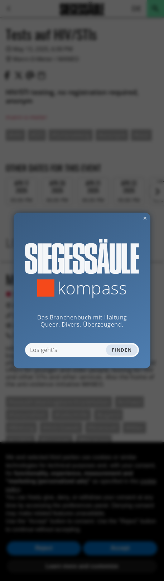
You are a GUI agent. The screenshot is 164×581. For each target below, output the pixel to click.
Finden (122, 350)
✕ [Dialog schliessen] (127, 218)
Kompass (92, 288)
